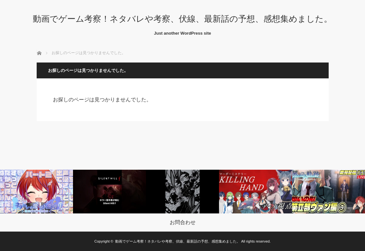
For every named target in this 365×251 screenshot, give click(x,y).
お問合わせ (183, 222)
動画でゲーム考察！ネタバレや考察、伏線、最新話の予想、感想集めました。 (182, 19)
